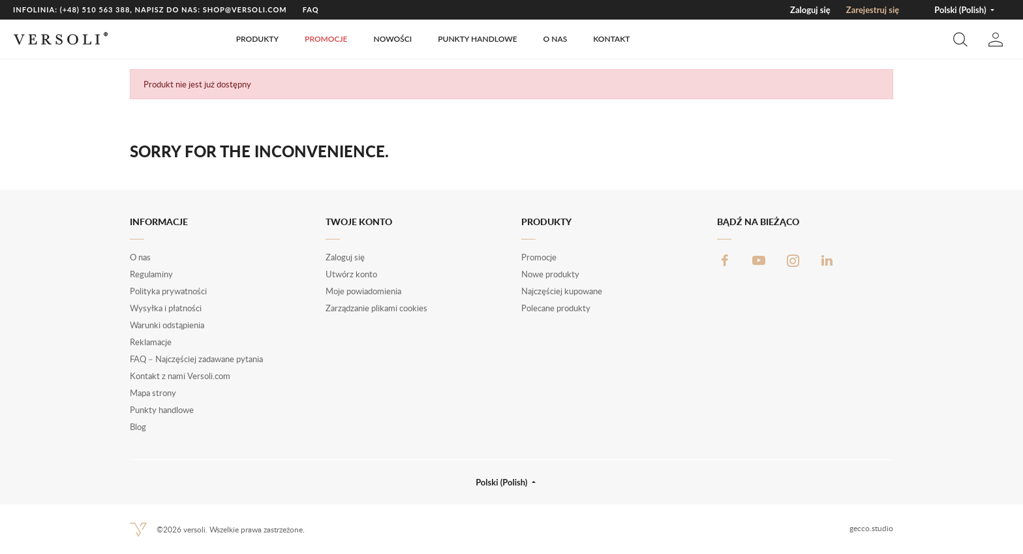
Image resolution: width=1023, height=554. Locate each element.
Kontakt (611, 39)
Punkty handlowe (477, 39)
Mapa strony (153, 393)
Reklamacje (151, 342)
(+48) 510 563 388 (95, 9)
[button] (960, 39)
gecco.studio (871, 528)
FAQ (311, 9)
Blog (138, 427)
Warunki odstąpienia (167, 325)
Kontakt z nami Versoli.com (180, 376)
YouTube (759, 260)
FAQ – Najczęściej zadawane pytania (196, 359)
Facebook (725, 260)
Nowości (392, 39)
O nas (555, 39)
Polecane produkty (555, 308)
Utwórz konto (351, 274)
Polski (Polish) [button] (961, 10)
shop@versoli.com (245, 9)
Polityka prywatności (168, 291)
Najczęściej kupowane (561, 291)
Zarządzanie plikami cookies (376, 308)
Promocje (326, 39)
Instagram (793, 260)
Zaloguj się (810, 10)
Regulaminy (151, 274)
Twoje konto (359, 221)
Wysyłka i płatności (166, 308)
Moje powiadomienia (363, 291)
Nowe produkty (550, 274)
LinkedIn (826, 260)
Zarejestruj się (872, 10)
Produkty (257, 39)
